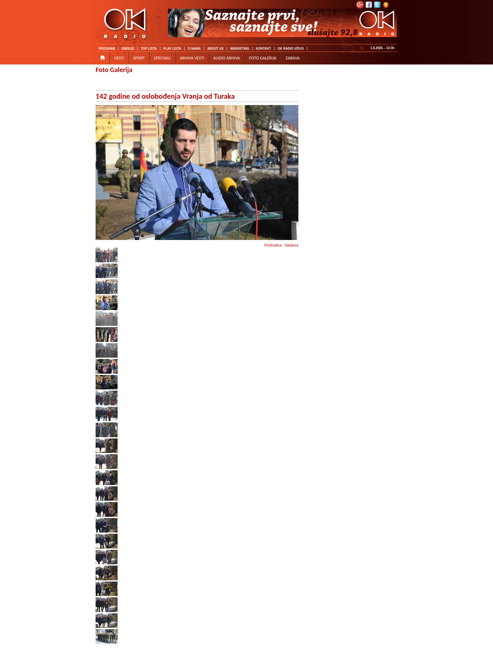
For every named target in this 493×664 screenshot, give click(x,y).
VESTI (119, 58)
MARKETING (239, 48)
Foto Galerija (114, 69)
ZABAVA (292, 58)
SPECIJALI (162, 58)
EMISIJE (128, 48)
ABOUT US (215, 48)
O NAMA (194, 48)
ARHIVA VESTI (192, 58)
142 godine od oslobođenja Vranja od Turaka (165, 96)
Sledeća (291, 245)
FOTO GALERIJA (262, 58)
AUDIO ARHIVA (226, 58)
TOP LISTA (149, 48)
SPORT (139, 58)
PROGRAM (107, 48)
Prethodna (272, 245)
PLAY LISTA (172, 48)
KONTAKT (263, 48)
